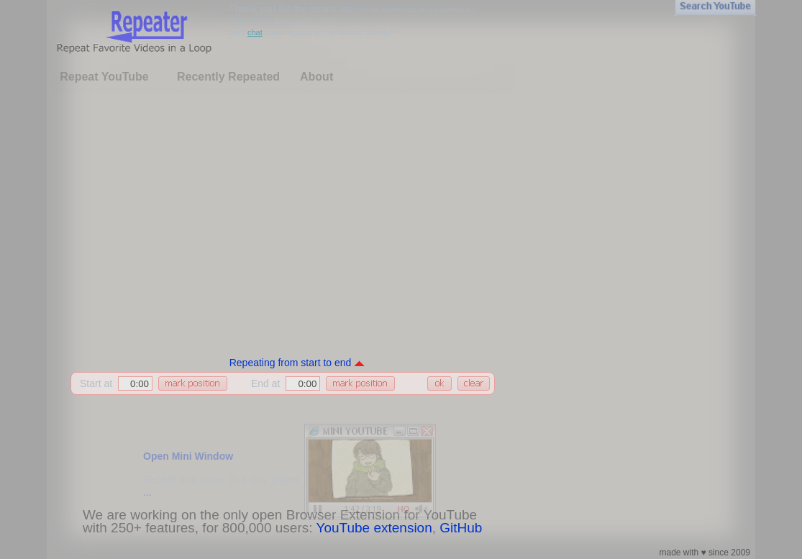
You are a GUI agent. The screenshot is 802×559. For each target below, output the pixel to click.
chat (255, 32)
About (316, 77)
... (147, 492)
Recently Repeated (228, 77)
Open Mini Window (188, 456)
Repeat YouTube (104, 77)
